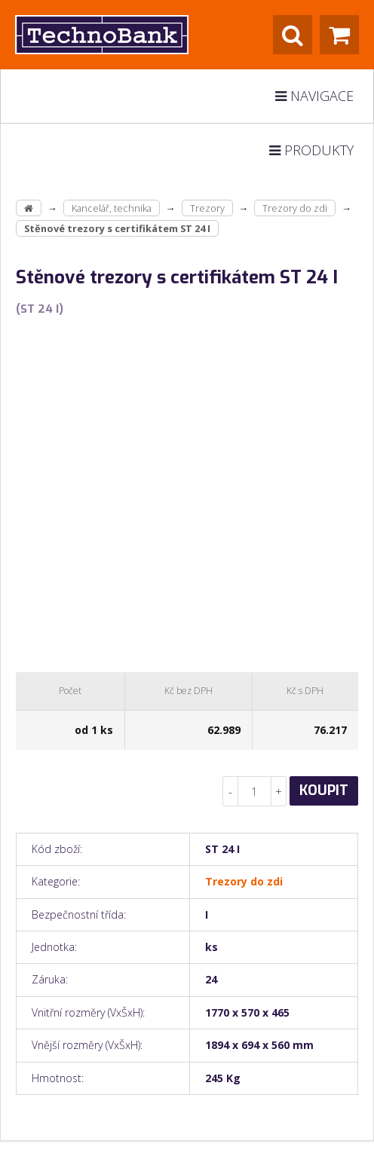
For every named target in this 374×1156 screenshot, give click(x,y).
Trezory (207, 208)
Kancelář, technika (112, 208)
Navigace (314, 96)
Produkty (311, 150)
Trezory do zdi (294, 208)
